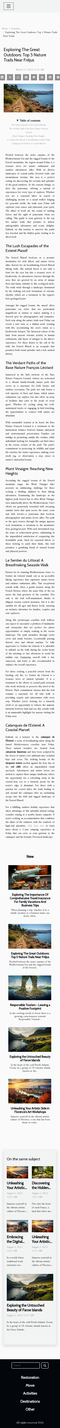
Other (30, 1409)
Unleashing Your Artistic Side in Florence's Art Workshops (30, 1110)
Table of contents (30, 121)
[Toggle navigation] (9, 6)
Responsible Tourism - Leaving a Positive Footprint (30, 1006)
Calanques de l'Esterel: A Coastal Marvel (28, 143)
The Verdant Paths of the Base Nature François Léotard (28, 130)
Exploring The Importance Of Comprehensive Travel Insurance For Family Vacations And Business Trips (30, 900)
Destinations (30, 1401)
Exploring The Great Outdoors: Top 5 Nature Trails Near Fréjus (30, 955)
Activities (15, 29)
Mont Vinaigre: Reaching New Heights (28, 136)
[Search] (26, 1365)
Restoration (30, 1377)
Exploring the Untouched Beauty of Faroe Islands (30, 1058)
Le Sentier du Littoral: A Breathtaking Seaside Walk (28, 140)
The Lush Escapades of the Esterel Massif (28, 125)
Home (5, 29)
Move (30, 1385)
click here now (35, 826)
